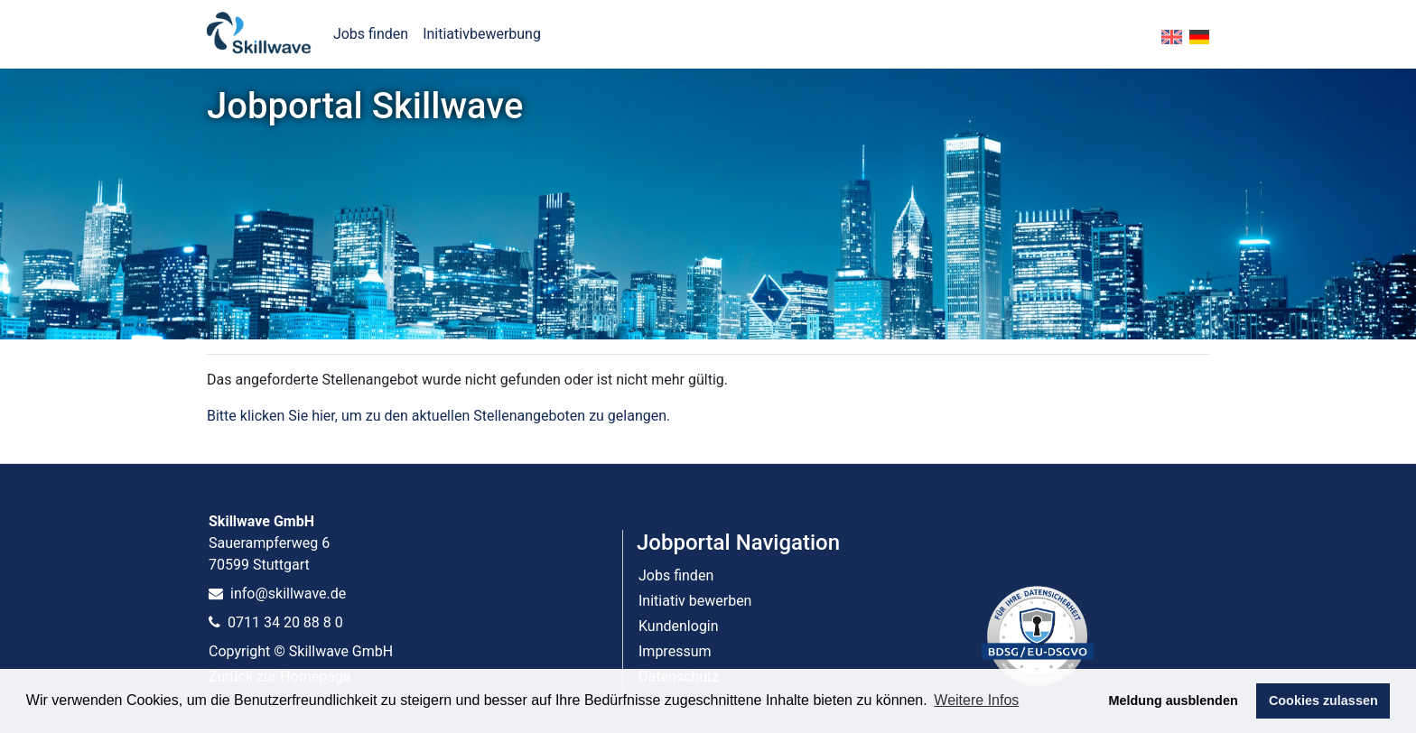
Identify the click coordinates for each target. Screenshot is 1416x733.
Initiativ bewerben (694, 600)
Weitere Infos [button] (976, 700)
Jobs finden (370, 33)
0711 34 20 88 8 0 (276, 622)
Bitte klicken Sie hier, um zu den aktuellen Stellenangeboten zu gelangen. (438, 415)
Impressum (675, 651)
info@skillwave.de (277, 593)
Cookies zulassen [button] (1323, 700)
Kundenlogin (678, 626)
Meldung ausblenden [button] (1173, 700)
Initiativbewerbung (482, 33)
